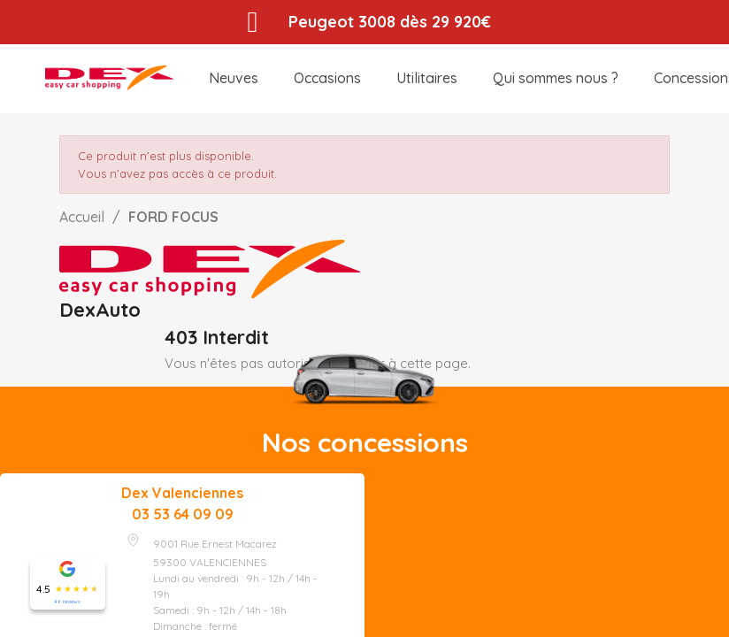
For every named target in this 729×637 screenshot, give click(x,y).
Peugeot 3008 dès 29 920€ (389, 22)
